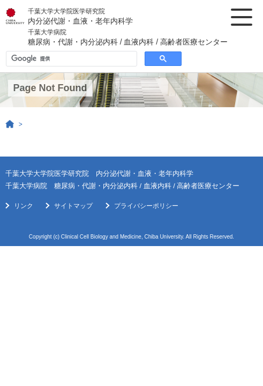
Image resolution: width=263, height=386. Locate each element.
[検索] (70, 59)
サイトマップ (73, 206)
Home (10, 124)
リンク (23, 206)
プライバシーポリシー (146, 206)
